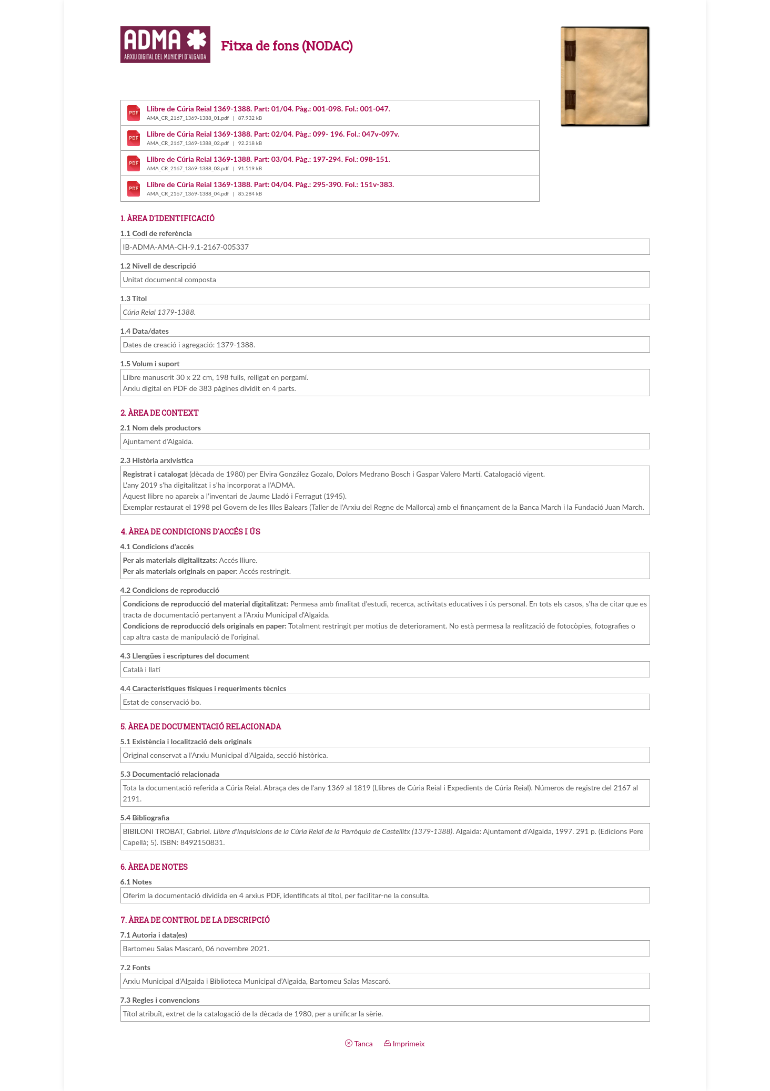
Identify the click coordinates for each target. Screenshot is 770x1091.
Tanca (358, 1043)
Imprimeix (404, 1043)
